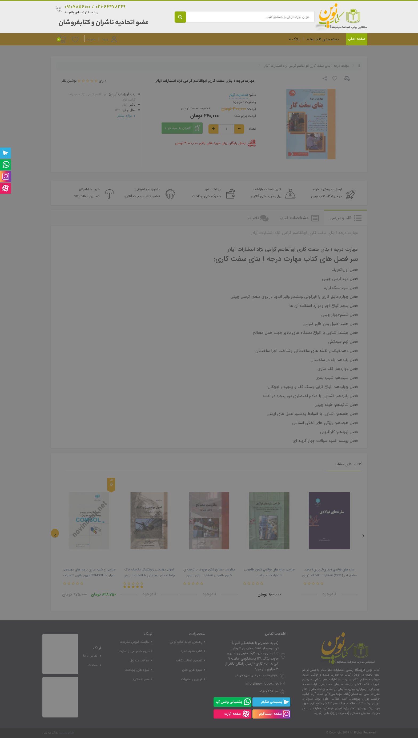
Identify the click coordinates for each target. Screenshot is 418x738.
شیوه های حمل (192, 669)
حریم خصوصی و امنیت (134, 651)
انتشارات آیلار (238, 95)
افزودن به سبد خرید (183, 128)
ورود (105, 39)
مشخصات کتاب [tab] (299, 218)
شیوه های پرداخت (137, 669)
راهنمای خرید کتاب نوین (186, 641)
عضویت (91, 39)
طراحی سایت (66, 733)
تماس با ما (90, 655)
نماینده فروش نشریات (135, 641)
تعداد (252, 128)
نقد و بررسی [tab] (345, 218)
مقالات (93, 665)
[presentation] (55, 533)
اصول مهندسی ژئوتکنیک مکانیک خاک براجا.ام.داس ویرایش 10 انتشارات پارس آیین (149, 575)
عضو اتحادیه (141, 679)
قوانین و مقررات (191, 679)
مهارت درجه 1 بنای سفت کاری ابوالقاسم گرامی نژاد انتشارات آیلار (306, 65)
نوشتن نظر (69, 81)
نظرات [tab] (258, 218)
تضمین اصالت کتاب (189, 660)
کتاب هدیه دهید (191, 651)
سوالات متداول (140, 660)
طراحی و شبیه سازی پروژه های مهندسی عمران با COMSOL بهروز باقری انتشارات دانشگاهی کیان (89, 575)
